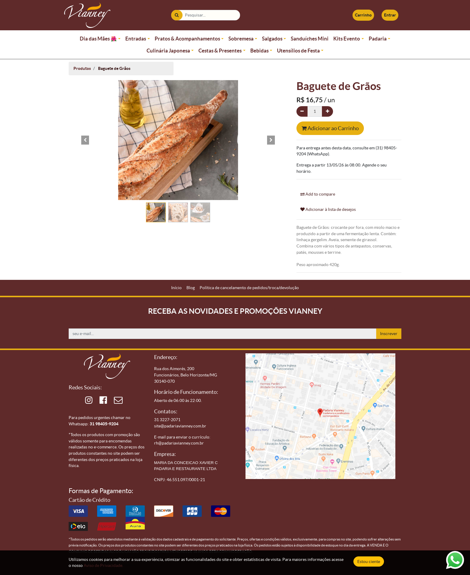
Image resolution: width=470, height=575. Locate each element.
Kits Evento (346, 38)
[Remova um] (302, 111)
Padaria (378, 38)
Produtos (82, 68)
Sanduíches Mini (310, 38)
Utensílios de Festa (298, 50)
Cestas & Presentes (220, 50)
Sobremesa (241, 38)
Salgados (272, 38)
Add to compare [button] (317, 194)
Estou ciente (368, 561)
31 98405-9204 (104, 423)
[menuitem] (176, 287)
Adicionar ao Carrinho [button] (330, 128)
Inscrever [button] (388, 333)
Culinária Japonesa (168, 50)
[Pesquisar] (177, 15)
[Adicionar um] (327, 111)
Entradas (135, 38)
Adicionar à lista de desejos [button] (328, 209)
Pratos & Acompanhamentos (187, 38)
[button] (85, 140)
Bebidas (259, 50)
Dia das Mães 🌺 (98, 38)
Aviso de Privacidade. (103, 565)
